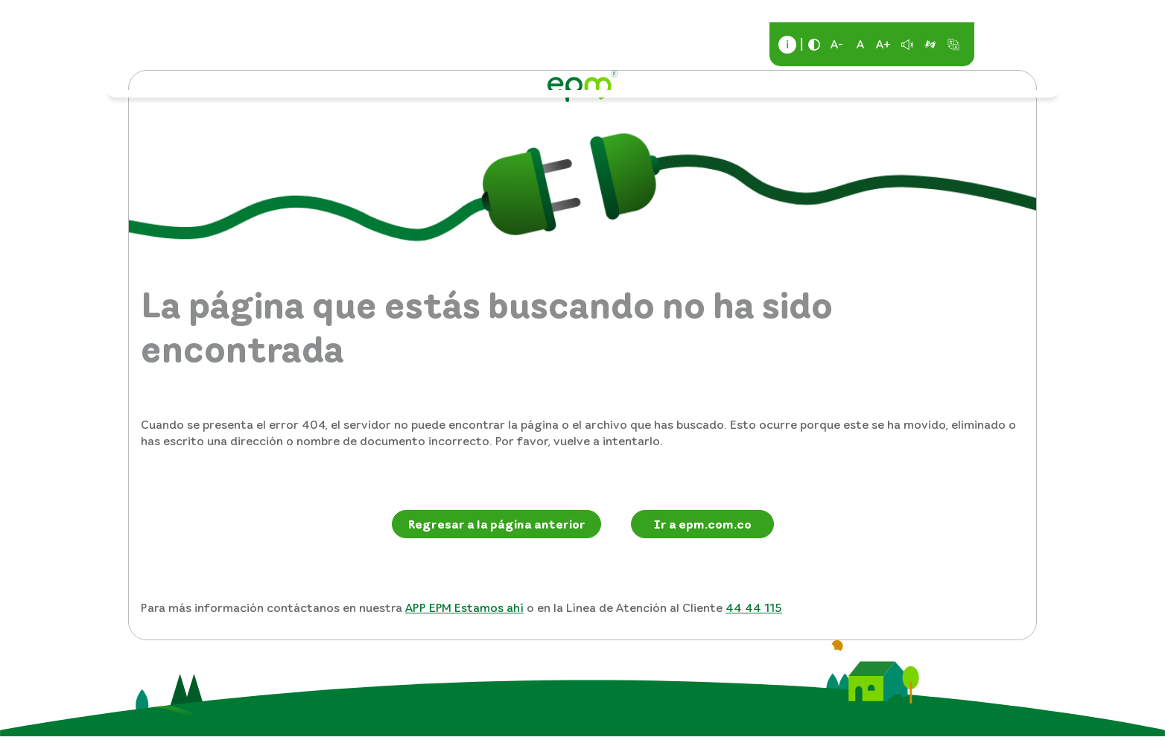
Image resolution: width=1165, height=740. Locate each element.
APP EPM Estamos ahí (464, 607)
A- (837, 43)
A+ (883, 43)
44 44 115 (754, 607)
